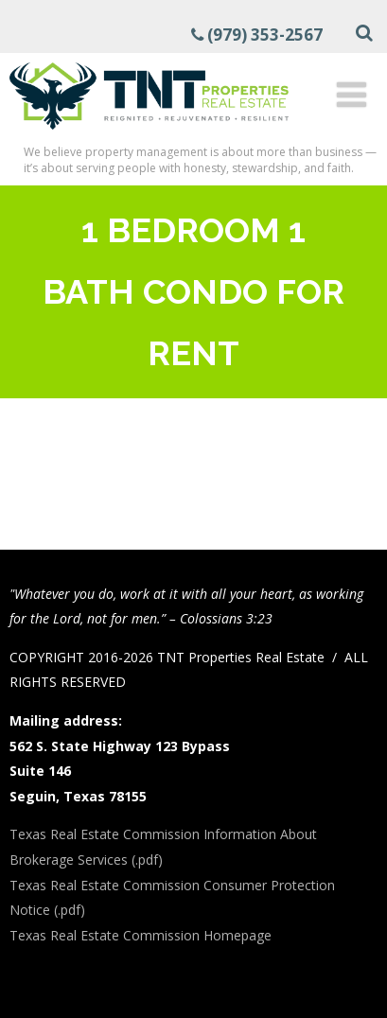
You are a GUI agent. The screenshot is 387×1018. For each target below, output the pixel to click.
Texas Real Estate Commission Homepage (140, 935)
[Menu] (351, 94)
